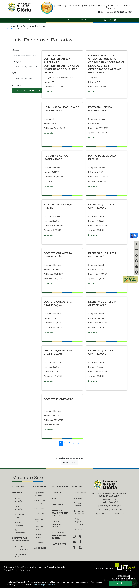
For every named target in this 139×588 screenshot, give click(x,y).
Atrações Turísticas (19, 523)
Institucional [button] (46, 20)
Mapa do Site (59, 544)
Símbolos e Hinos (19, 515)
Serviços (56, 493)
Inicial (9, 29)
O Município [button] (34, 20)
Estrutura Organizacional (21, 547)
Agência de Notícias (39, 494)
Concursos (39, 508)
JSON (31, 90)
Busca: (15, 50)
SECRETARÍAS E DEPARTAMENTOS (20, 539)
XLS (23, 90)
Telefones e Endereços (79, 512)
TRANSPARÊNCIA (60, 487)
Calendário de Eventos (40, 501)
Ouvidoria (57, 504)
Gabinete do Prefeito (20, 555)
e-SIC (54, 498)
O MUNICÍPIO (18, 493)
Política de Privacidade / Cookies (59, 535)
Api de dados (40, 548)
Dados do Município (19, 507)
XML (74, 462)
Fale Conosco (80, 493)
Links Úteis (39, 514)
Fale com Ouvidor (78, 504)
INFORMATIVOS (39, 487)
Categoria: (17, 61)
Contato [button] (98, 20)
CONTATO (76, 487)
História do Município (19, 499)
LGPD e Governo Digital (56, 524)
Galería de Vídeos (38, 520)
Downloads (39, 542)
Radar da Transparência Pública (60, 513)
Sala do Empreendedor (21, 531)
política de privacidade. (44, 584)
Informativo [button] (71, 20)
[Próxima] (78, 443)
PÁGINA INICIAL (19, 487)
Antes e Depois (37, 536)
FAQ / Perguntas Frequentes (79, 521)
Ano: (14, 73)
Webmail (78, 529)
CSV (16, 90)
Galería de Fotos (38, 528)
